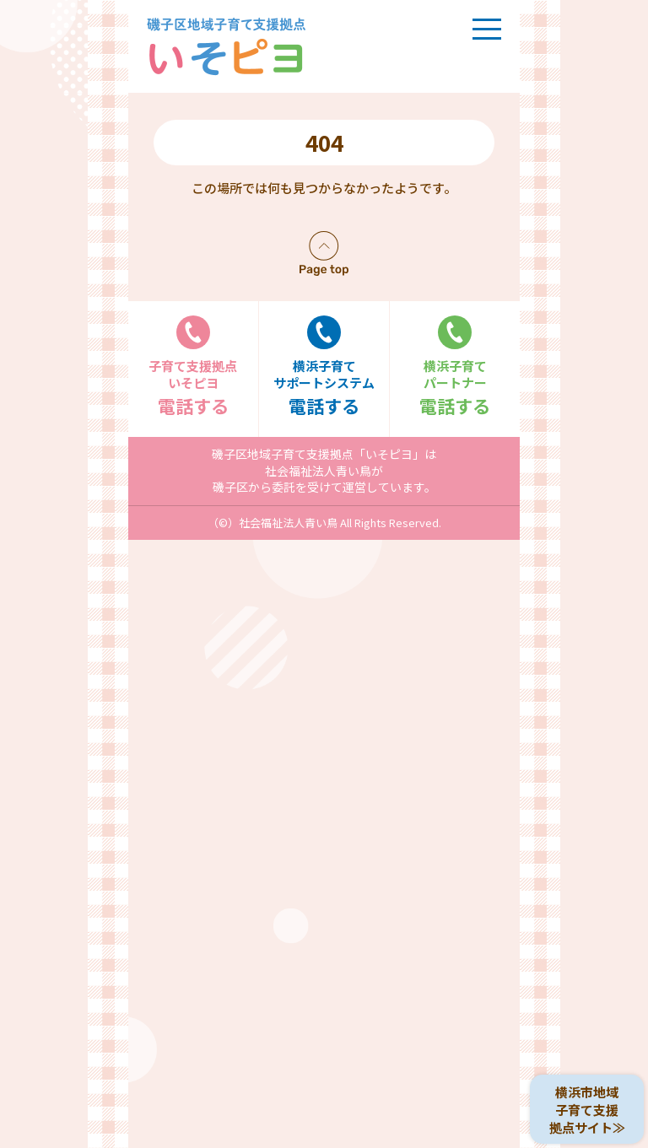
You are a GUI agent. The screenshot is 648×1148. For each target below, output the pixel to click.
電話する (193, 366)
